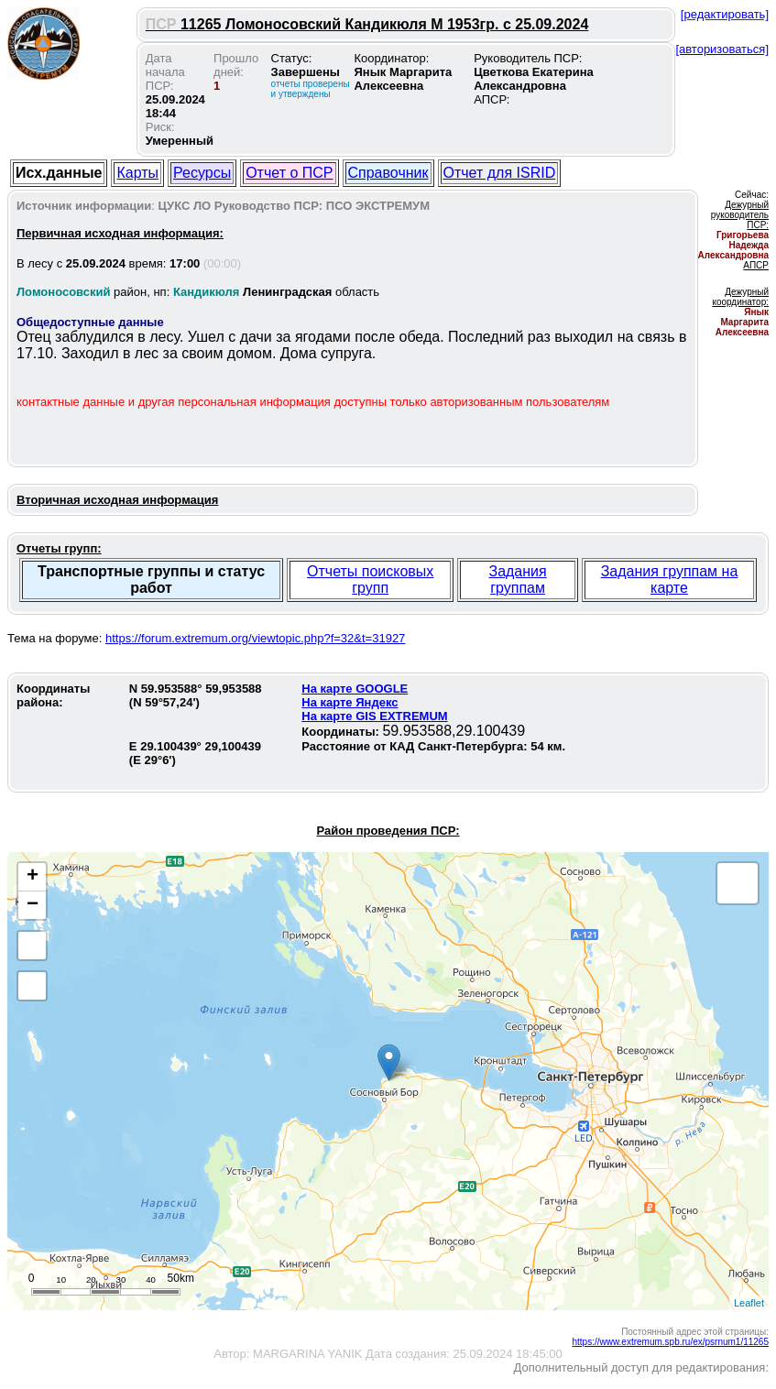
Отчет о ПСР (289, 172)
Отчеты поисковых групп (370, 579)
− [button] (32, 905)
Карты (137, 172)
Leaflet (749, 1302)
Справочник (388, 172)
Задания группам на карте (669, 579)
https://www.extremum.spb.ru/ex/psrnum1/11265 (670, 1342)
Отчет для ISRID (499, 172)
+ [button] (32, 877)
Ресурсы (202, 172)
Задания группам (517, 579)
